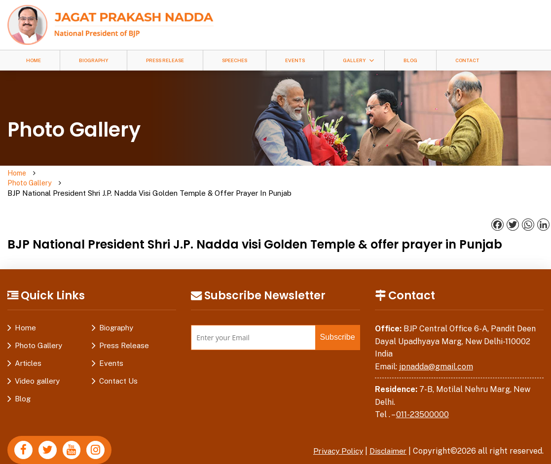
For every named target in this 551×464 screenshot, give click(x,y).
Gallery (354, 60)
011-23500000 (422, 395)
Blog (410, 60)
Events (295, 60)
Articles (28, 343)
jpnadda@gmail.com (436, 347)
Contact (467, 60)
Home (33, 60)
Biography (93, 60)
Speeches (234, 60)
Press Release (165, 60)
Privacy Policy (334, 431)
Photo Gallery (67, 173)
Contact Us (118, 361)
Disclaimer (386, 431)
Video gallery (37, 361)
